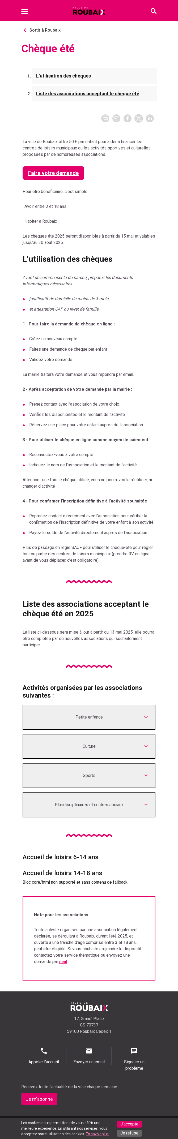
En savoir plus (97, 1134)
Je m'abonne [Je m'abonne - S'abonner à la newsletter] (39, 1099)
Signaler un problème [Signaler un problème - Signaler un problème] (134, 1059)
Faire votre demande (53, 173)
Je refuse (129, 1133)
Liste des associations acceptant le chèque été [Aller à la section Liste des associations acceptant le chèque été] (87, 93)
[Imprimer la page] (105, 118)
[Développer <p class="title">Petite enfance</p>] (89, 717)
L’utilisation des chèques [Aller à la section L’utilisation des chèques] (63, 76)
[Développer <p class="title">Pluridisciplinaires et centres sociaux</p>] (89, 804)
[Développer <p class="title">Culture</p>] (89, 746)
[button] (116, 118)
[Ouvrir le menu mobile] (24, 12)
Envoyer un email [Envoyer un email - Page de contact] (89, 1055)
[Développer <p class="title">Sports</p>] (89, 775)
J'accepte (129, 1124)
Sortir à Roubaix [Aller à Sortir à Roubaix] (45, 30)
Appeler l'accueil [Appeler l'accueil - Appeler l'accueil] (44, 1055)
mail (63, 961)
